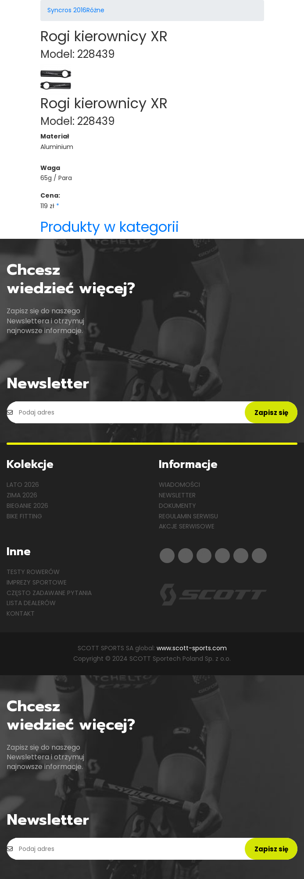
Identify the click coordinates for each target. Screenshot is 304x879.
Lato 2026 (23, 484)
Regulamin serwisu (188, 516)
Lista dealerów (31, 603)
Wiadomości (179, 484)
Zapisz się (271, 412)
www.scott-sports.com (192, 648)
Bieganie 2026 (27, 505)
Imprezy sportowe (37, 582)
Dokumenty (177, 505)
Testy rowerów (33, 571)
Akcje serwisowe (187, 526)
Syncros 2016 (66, 10)
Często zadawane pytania (49, 592)
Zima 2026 (22, 495)
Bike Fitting (24, 516)
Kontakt (21, 613)
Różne (95, 10)
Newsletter (177, 495)
